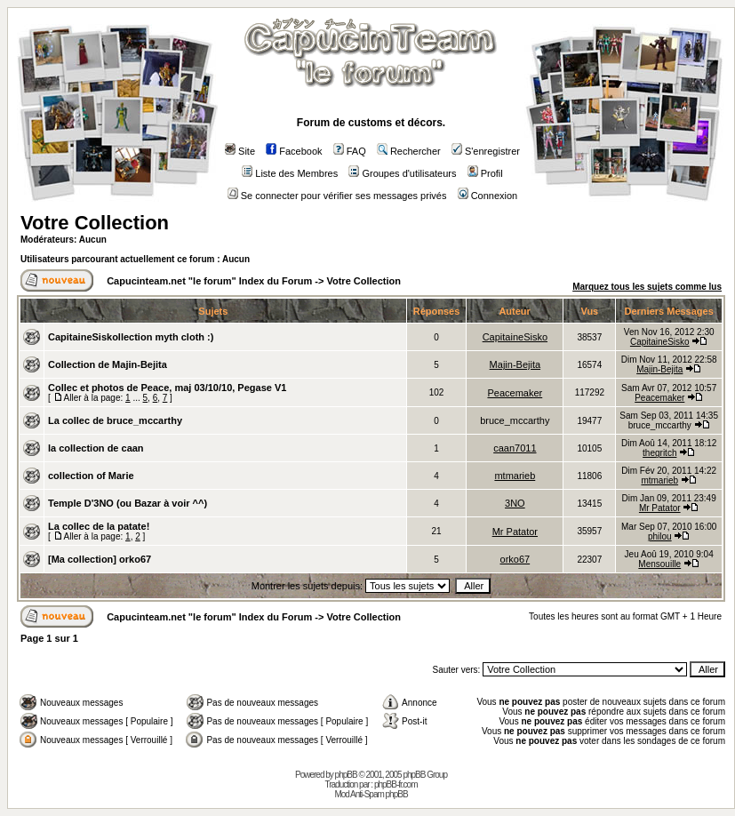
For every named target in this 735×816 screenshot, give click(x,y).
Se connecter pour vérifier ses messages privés (337, 195)
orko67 (515, 559)
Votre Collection (94, 223)
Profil (485, 173)
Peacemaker (514, 393)
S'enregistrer (485, 151)
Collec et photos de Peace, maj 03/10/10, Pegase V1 (167, 387)
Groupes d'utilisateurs (402, 173)
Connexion (488, 195)
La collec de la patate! (98, 526)
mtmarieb (514, 475)
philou (660, 536)
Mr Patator (660, 508)
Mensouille (659, 564)
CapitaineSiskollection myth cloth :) (130, 337)
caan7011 (514, 448)
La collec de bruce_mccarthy (115, 420)
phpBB (346, 775)
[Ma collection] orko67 (99, 559)
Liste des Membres (290, 173)
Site (240, 151)
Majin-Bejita (515, 364)
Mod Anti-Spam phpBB (370, 794)
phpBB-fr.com (396, 784)
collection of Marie (91, 475)
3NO (515, 503)
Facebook (294, 151)
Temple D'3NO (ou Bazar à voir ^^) (127, 503)
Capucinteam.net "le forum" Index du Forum (209, 281)
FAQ (349, 151)
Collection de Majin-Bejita (107, 364)
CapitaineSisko (515, 337)
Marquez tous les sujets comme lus (647, 287)
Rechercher (409, 151)
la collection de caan (96, 448)
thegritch (659, 453)
